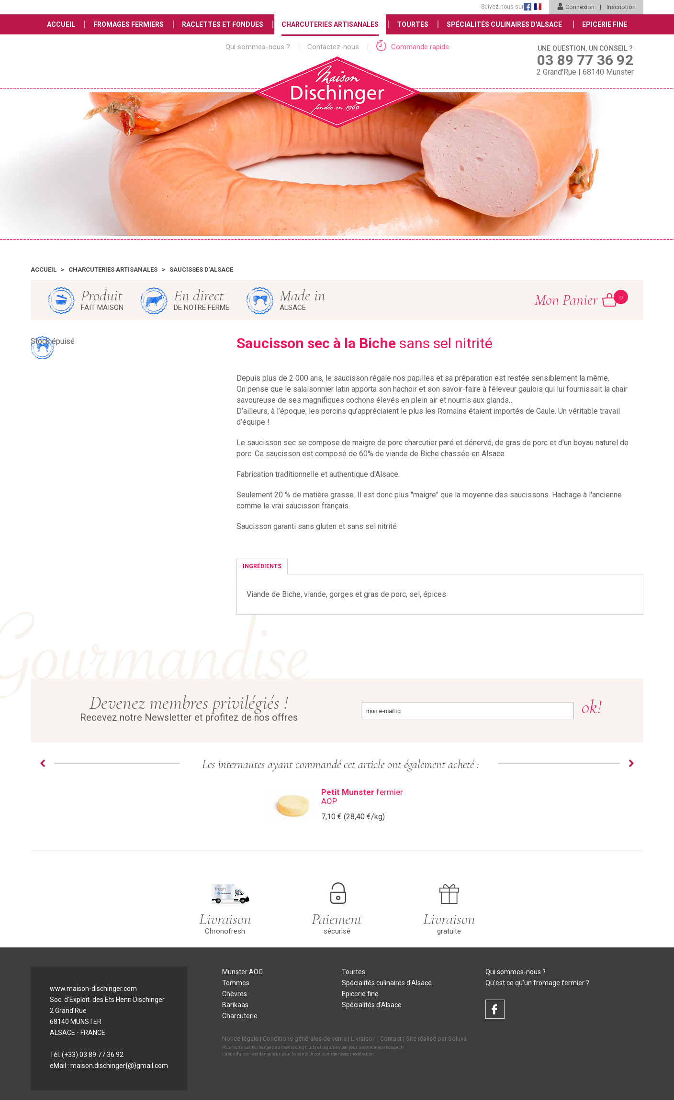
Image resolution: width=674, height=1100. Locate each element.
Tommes (235, 983)
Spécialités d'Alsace (372, 1005)
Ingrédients (262, 566)
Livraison (363, 1038)
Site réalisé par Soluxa (436, 1038)
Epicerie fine (360, 994)
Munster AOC (242, 972)
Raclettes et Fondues (222, 24)
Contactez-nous (333, 47)
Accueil (61, 24)
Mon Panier (576, 299)
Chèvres (234, 994)
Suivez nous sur (502, 7)
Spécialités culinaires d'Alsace (387, 983)
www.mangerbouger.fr (381, 1047)
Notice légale (240, 1038)
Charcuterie (240, 1016)
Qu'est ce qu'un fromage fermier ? (537, 983)
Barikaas (235, 1005)
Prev (43, 763)
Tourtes (412, 24)
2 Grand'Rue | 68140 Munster (585, 60)
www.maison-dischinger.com (93, 988)
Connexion (576, 7)
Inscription (621, 7)
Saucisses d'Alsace (201, 269)
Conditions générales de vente (305, 1038)
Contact (391, 1038)
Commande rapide (412, 47)
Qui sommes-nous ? (257, 47)
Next (631, 763)
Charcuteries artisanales (112, 269)
